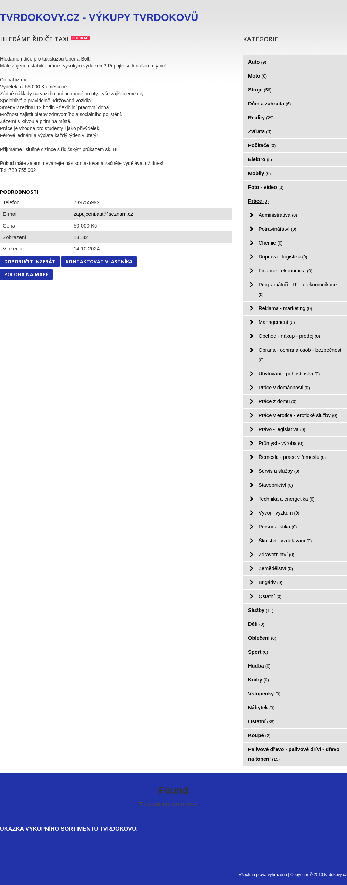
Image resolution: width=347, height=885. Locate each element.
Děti (256, 624)
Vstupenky (264, 693)
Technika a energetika (287, 499)
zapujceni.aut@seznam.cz (103, 214)
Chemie (271, 243)
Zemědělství (276, 568)
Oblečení (262, 638)
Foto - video (265, 187)
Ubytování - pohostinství (289, 373)
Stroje (259, 90)
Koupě (259, 735)
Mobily (259, 173)
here (203, 804)
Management (277, 322)
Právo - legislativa (282, 429)
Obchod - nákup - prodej (289, 336)
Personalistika (278, 526)
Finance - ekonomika (285, 270)
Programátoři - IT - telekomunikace (298, 289)
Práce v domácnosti (284, 387)
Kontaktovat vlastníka (99, 261)
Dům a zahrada (269, 103)
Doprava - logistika (283, 257)
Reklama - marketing (285, 308)
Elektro (260, 159)
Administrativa (278, 215)
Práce (258, 201)
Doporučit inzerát (30, 261)
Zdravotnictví (276, 554)
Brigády (270, 582)
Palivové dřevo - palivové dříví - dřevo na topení (293, 754)
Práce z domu (277, 401)
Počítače (262, 145)
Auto (257, 62)
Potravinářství (277, 229)
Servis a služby (279, 471)
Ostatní (270, 596)
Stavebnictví (276, 485)
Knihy (258, 680)
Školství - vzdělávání (285, 540)
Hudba (259, 666)
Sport (258, 652)
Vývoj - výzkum (279, 513)
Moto (257, 76)
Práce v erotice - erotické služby (298, 415)
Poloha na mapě (26, 274)
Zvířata (259, 131)
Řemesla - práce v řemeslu (292, 457)
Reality (261, 117)
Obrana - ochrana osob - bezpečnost (300, 354)
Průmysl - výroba (281, 443)
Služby (260, 610)
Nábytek (261, 707)
